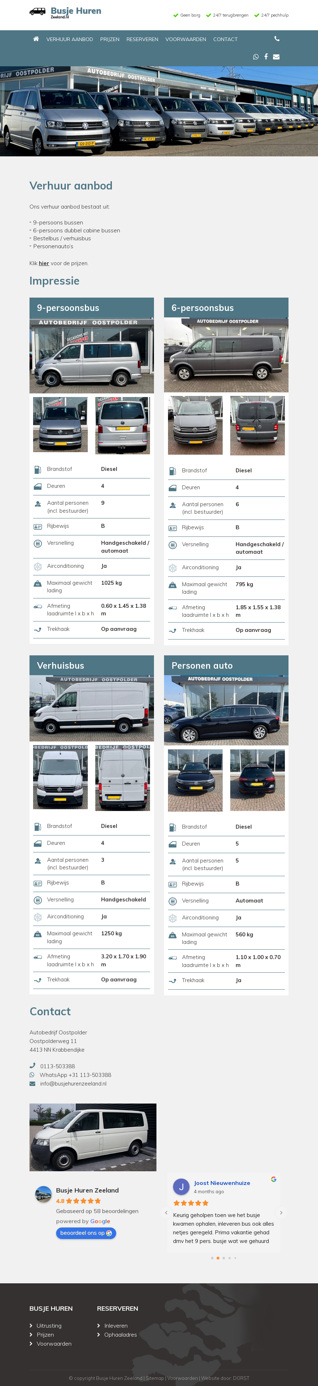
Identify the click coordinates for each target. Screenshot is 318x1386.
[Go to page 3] (230, 1258)
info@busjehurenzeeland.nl (73, 1083)
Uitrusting (49, 1325)
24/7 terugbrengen (231, 15)
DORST (241, 1378)
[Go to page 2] (224, 1258)
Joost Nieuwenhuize (222, 1182)
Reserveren (142, 39)
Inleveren (116, 1325)
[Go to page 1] (218, 1258)
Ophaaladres (120, 1334)
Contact (225, 39)
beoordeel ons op (86, 1232)
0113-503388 (57, 1066)
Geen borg (190, 15)
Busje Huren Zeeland (87, 1190)
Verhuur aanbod (69, 39)
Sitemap (155, 1378)
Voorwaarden (185, 39)
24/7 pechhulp (275, 15)
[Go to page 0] (212, 1258)
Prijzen (109, 39)
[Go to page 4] (235, 1258)
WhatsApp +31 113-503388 (75, 1074)
